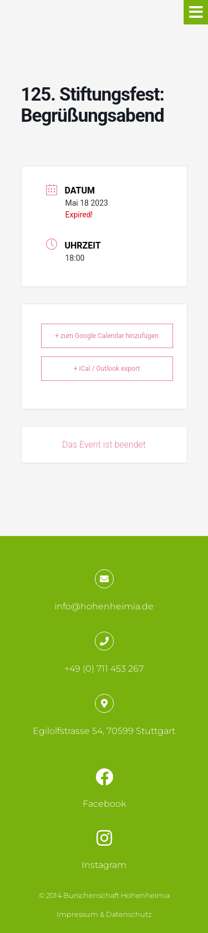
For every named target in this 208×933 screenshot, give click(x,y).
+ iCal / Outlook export (107, 369)
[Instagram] (104, 838)
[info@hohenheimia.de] (104, 578)
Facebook (104, 803)
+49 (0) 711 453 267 (104, 668)
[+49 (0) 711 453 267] (104, 641)
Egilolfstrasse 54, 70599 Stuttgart (104, 731)
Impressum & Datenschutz (104, 914)
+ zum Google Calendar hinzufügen (107, 336)
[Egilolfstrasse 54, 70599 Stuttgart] (104, 703)
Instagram (104, 865)
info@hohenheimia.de (104, 606)
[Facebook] (104, 777)
